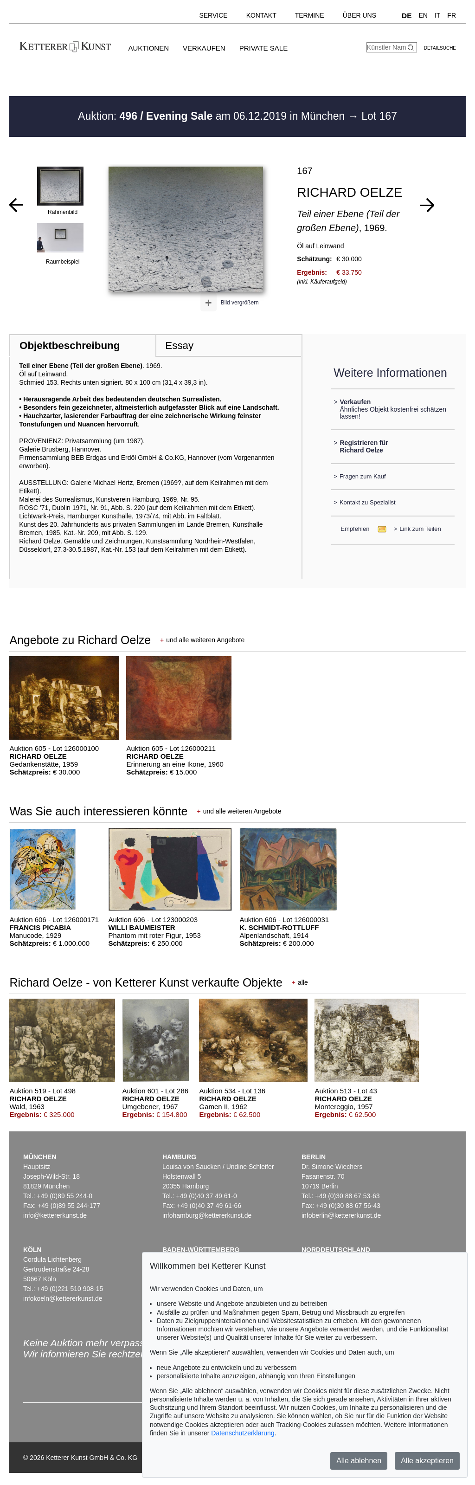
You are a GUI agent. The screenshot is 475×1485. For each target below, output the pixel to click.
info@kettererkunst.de (55, 1215)
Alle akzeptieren (427, 1461)
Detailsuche (440, 48)
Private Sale (263, 48)
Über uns (359, 15)
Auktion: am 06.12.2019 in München (213, 116)
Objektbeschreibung (69, 345)
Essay (179, 345)
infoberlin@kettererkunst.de (341, 1215)
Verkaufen (204, 48)
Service (213, 15)
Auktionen (148, 48)
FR (451, 15)
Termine (309, 15)
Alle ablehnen (358, 1461)
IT (437, 15)
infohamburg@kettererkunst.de (206, 1215)
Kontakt (261, 15)
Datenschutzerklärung (242, 1433)
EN (422, 15)
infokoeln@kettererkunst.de (63, 1298)
